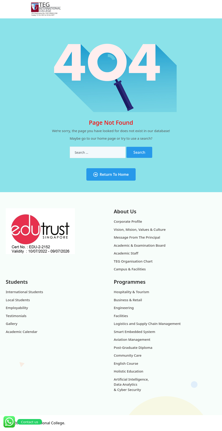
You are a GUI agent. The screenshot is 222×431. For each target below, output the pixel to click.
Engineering (124, 307)
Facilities (121, 315)
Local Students (18, 300)
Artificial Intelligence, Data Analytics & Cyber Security (131, 384)
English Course (126, 363)
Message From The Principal (137, 237)
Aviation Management (132, 339)
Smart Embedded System (134, 331)
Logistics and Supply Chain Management (147, 323)
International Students (24, 291)
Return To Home (111, 174)
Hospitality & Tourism (131, 291)
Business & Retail (128, 300)
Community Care (127, 355)
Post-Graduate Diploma (133, 347)
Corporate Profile (128, 221)
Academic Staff (126, 253)
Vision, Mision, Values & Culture (140, 229)
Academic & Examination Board (140, 245)
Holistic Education (128, 371)
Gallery (11, 323)
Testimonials (16, 315)
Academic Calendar (22, 331)
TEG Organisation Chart (133, 261)
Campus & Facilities (130, 269)
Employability (17, 307)
